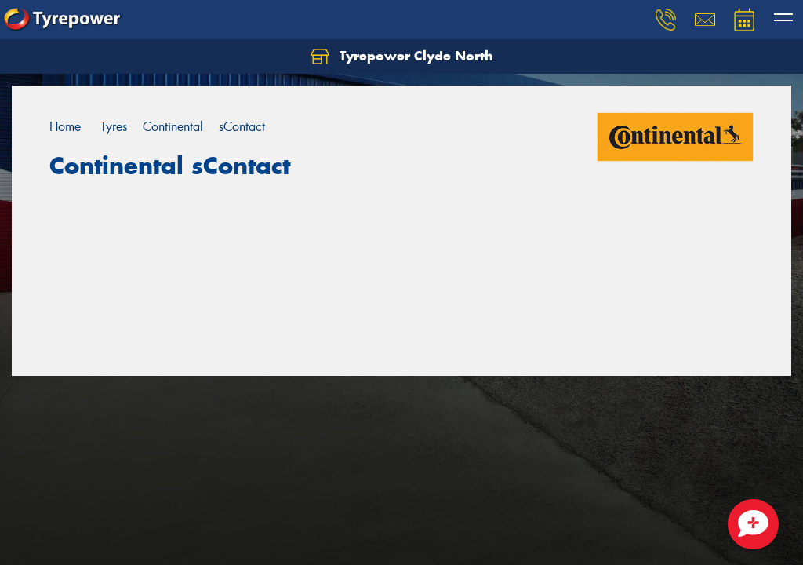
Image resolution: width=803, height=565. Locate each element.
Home (65, 126)
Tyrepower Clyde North (402, 56)
